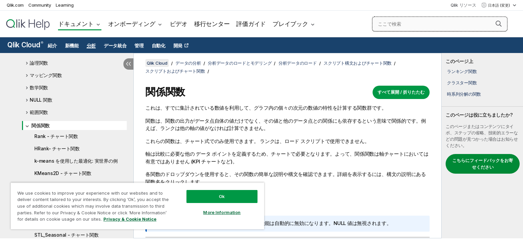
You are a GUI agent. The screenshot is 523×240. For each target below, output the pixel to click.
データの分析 (188, 63)
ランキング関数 (462, 71)
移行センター (212, 23)
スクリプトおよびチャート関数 (175, 71)
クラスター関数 (462, 82)
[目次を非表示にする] (128, 64)
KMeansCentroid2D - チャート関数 (72, 198)
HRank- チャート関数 (57, 148)
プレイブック (290, 23)
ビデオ (178, 23)
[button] (499, 23)
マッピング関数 (46, 75)
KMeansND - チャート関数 (63, 185)
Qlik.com (15, 5)
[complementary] (482, 145)
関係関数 (40, 125)
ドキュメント (76, 23)
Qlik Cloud (25, 45)
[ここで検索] (440, 24)
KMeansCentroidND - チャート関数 (72, 210)
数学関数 (39, 87)
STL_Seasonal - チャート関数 (66, 235)
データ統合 (115, 45)
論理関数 (39, 63)
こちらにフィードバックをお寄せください (482, 164)
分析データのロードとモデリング (240, 63)
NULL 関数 (41, 100)
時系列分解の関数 (464, 94)
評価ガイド (251, 23)
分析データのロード (298, 63)
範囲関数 (39, 112)
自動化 (158, 45)
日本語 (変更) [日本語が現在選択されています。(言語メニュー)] (499, 5)
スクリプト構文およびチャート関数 (358, 63)
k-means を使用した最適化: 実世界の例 (75, 161)
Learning (64, 5)
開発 (178, 45)
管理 (139, 45)
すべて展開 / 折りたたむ (401, 92)
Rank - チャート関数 (56, 136)
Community (39, 5)
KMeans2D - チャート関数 (62, 173)
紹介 (52, 45)
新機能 (72, 45)
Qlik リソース (463, 5)
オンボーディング (131, 23)
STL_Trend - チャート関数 (62, 222)
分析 (91, 45)
